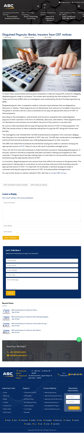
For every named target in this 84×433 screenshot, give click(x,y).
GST (23, 146)
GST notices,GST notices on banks (15, 185)
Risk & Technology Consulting (28, 13)
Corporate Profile (30, 393)
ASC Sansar (7, 412)
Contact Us (7, 406)
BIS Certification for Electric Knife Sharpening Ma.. (30, 317)
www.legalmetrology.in (52, 406)
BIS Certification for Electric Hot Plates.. (26, 330)
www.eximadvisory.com (52, 409)
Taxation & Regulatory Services (48, 13)
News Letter (7, 409)
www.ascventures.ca (51, 402)
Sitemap (27, 412)
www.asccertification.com (53, 399)
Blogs (5, 399)
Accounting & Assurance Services (11, 13)
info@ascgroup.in (65, 2)
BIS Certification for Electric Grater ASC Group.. (30, 324)
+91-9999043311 (64, 375)
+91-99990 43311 (78, 2)
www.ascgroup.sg (50, 393)
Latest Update (29, 406)
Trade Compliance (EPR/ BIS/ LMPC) (67, 13)
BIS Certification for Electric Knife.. (25, 310)
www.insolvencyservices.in (53, 396)
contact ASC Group (58, 173)
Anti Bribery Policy (30, 402)
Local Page (27, 409)
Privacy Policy (29, 399)
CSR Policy (27, 396)
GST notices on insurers (39, 185)
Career (5, 402)
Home (5, 393)
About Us (6, 396)
